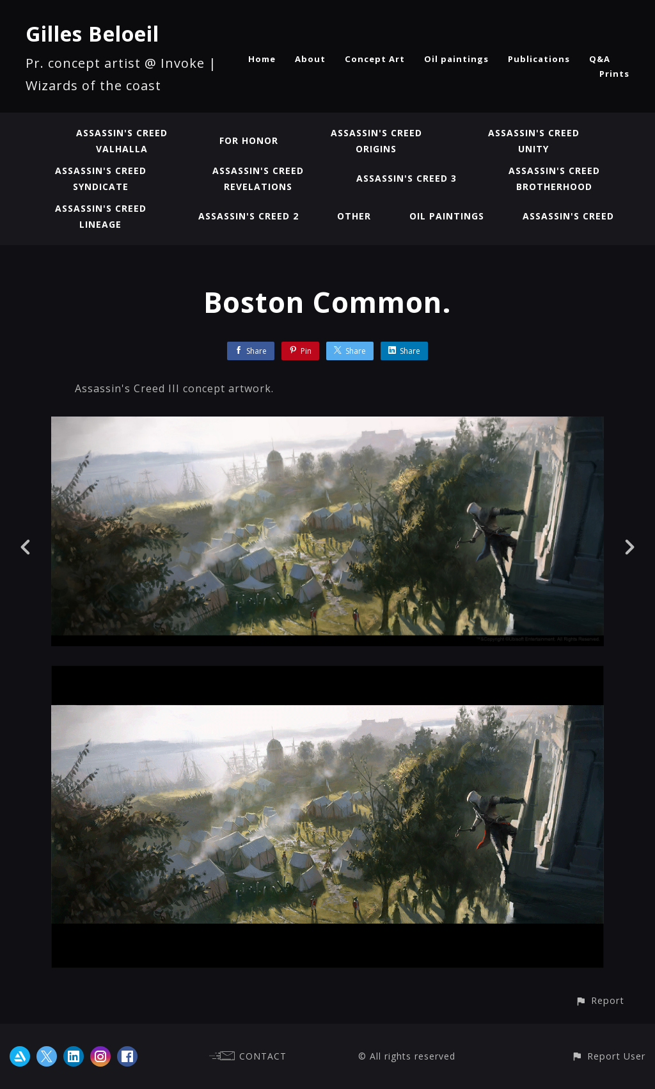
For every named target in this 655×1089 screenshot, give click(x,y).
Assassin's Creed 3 (406, 178)
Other (354, 216)
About (310, 59)
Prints (614, 73)
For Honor (248, 140)
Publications (539, 59)
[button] (599, 1000)
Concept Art (375, 59)
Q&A (599, 59)
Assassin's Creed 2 (248, 216)
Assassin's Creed (568, 216)
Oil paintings (456, 59)
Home (262, 59)
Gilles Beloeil (92, 33)
